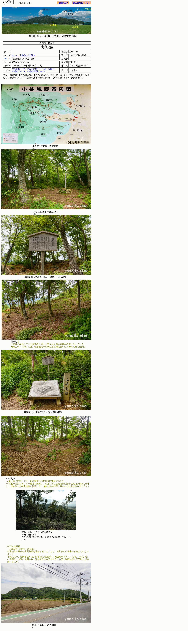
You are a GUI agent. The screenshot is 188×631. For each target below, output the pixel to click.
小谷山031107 (18, 69)
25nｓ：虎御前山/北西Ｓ (23, 55)
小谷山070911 (33, 69)
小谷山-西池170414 (36, 71)
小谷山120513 (48, 69)
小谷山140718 (18, 71)
